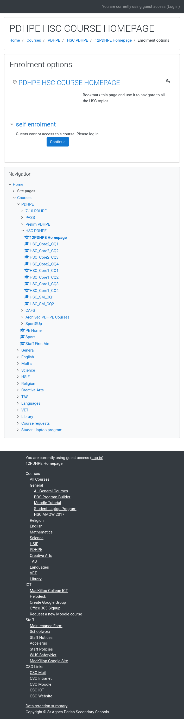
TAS (24, 397)
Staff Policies (41, 649)
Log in (173, 6)
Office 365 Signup (45, 608)
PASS (30, 217)
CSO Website (41, 696)
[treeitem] (92, 185)
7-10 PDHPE (36, 211)
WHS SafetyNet (43, 655)
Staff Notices (41, 637)
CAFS (30, 310)
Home (14, 40)
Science (28, 370)
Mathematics (41, 532)
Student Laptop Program (55, 508)
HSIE (25, 376)
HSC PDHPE (77, 40)
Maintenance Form (46, 625)
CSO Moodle (41, 684)
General (28, 350)
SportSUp (34, 323)
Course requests (35, 423)
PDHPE (54, 40)
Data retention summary (47, 706)
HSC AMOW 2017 (49, 514)
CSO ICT (37, 690)
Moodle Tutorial (47, 502)
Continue (58, 141)
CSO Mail (38, 672)
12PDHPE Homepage (113, 40)
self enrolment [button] (36, 124)
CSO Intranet (41, 678)
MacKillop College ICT (49, 590)
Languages (31, 403)
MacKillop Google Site (49, 661)
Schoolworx (40, 631)
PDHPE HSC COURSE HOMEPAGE (69, 83)
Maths (26, 363)
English (27, 357)
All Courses (40, 479)
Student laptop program (41, 430)
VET (24, 410)
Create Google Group (48, 602)
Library (27, 416)
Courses (34, 40)
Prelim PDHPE (38, 224)
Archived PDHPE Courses (47, 317)
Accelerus (38, 643)
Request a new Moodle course (56, 614)
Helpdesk (38, 596)
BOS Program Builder (52, 497)
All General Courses (51, 491)
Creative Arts (32, 390)
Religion (28, 383)
